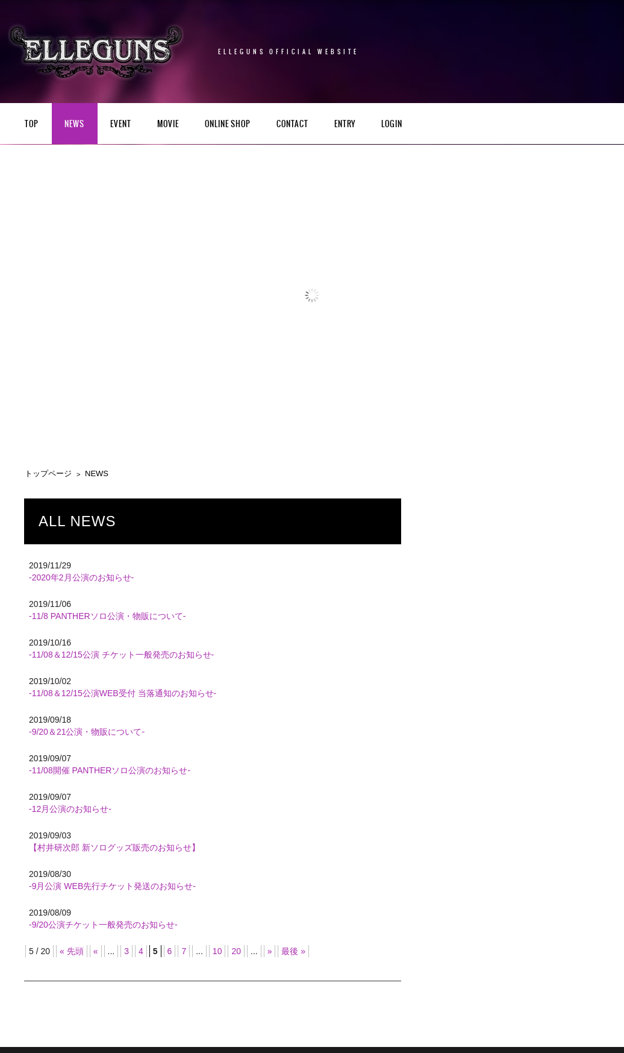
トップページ (48, 473)
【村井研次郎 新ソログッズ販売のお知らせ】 (114, 847)
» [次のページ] (269, 951)
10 (217, 951)
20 (236, 951)
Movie (168, 124)
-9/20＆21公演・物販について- (87, 732)
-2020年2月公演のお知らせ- (81, 577)
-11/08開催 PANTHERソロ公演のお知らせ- (109, 770)
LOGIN (391, 124)
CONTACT (292, 124)
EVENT (120, 124)
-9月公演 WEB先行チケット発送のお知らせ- (112, 886)
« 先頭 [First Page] (72, 951)
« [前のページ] (95, 951)
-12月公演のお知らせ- (70, 809)
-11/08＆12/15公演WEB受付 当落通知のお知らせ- (122, 693)
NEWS (74, 124)
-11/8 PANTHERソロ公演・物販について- (107, 616)
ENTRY (344, 124)
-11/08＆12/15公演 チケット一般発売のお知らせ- (121, 654)
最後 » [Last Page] (293, 951)
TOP (32, 124)
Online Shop (228, 124)
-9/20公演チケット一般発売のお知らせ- (103, 924)
